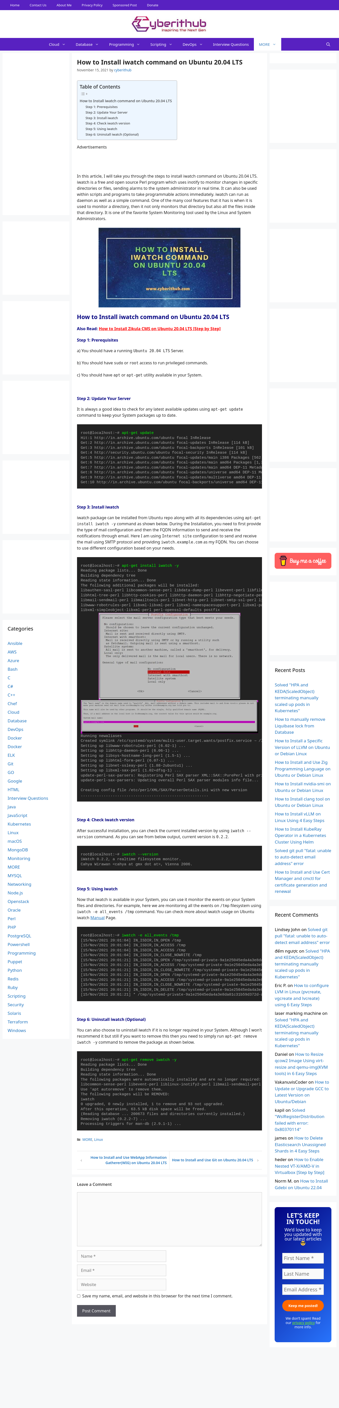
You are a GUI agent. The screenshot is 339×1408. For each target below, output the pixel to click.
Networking (19, 884)
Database (90, 44)
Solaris (14, 1013)
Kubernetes (19, 824)
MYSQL (15, 875)
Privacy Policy (92, 5)
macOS (15, 841)
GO (11, 772)
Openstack (18, 901)
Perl (11, 918)
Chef (12, 703)
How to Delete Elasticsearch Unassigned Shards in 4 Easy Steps (300, 1144)
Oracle (14, 910)
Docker (15, 738)
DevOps (195, 44)
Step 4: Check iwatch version (107, 123)
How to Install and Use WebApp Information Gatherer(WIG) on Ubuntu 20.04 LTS (128, 1160)
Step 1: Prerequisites (101, 106)
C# (10, 686)
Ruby (13, 987)
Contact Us (38, 5)
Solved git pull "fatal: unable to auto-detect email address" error (303, 857)
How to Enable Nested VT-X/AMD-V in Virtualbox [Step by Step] (299, 1166)
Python (15, 970)
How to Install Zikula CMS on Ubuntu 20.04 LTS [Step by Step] (160, 328)
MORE (270, 44)
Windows (17, 1030)
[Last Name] (303, 1274)
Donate (152, 5)
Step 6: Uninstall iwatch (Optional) (112, 134)
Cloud (60, 44)
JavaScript (17, 815)
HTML (13, 789)
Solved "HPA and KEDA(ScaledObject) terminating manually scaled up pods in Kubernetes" (296, 697)
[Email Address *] (303, 1289)
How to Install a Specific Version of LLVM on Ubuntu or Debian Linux (302, 747)
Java (12, 807)
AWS (12, 652)
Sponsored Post (125, 5)
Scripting (164, 44)
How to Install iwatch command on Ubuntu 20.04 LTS (126, 100)
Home (15, 5)
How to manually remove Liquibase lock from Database (300, 725)
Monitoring (19, 858)
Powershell (19, 944)
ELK (11, 755)
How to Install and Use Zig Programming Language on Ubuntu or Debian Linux (302, 768)
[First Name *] (303, 1258)
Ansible (15, 643)
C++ (11, 695)
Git (10, 764)
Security (16, 1004)
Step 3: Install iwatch (101, 118)
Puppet (15, 961)
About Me (63, 5)
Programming (127, 44)
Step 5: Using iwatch (101, 129)
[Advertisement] (169, 1396)
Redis (13, 979)
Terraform (18, 1022)
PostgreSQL (19, 936)
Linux (98, 1139)
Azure (13, 660)
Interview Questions (231, 44)
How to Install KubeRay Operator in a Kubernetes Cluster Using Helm (300, 835)
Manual (97, 917)
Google (15, 781)
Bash (12, 669)
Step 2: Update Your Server (106, 112)
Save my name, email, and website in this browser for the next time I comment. (157, 1296)
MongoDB (18, 850)
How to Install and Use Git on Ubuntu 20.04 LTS (212, 1160)
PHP (12, 927)
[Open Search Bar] (328, 44)
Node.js (15, 893)
